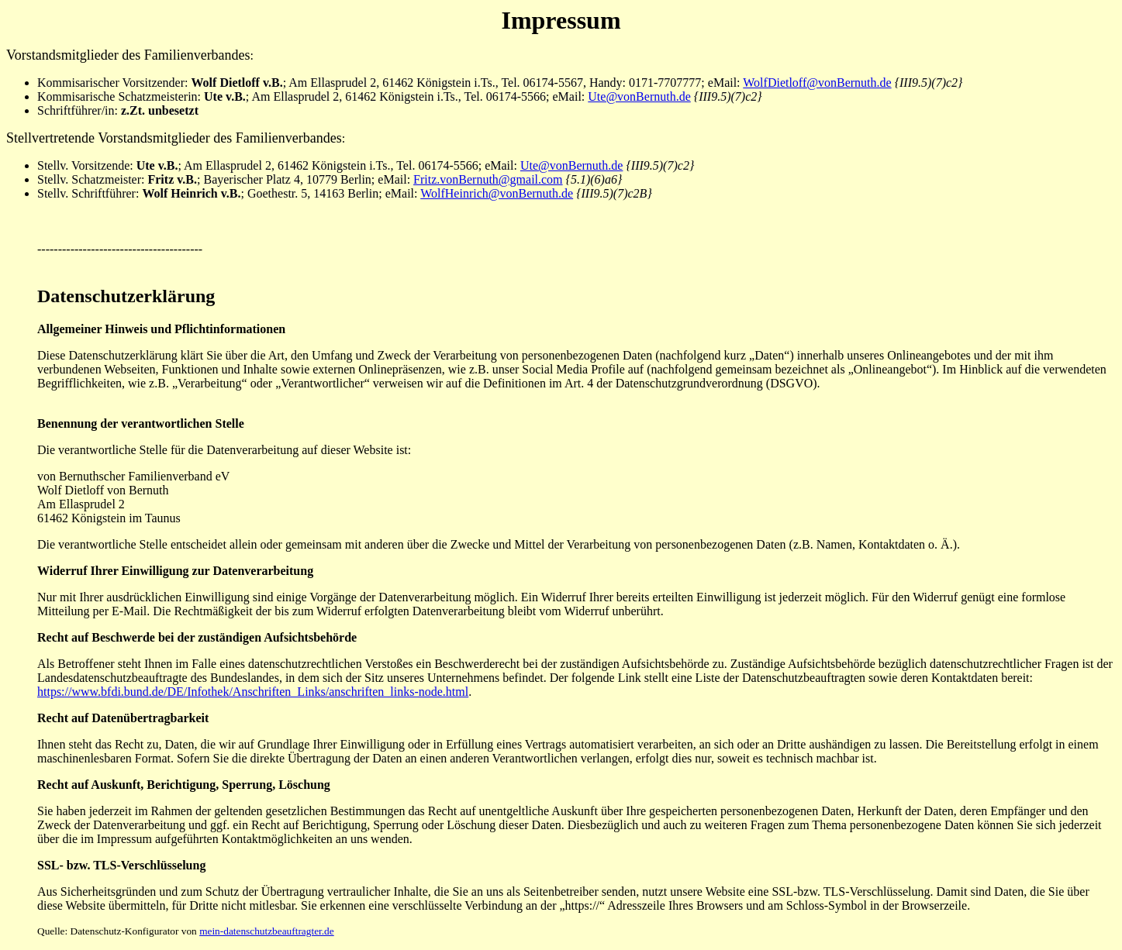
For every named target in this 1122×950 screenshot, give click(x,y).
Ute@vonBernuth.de (639, 96)
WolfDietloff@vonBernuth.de (817, 82)
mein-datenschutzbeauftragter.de (266, 931)
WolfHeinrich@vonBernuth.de (496, 193)
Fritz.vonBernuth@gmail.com (487, 179)
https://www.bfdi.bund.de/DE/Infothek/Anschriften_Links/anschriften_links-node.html (252, 691)
